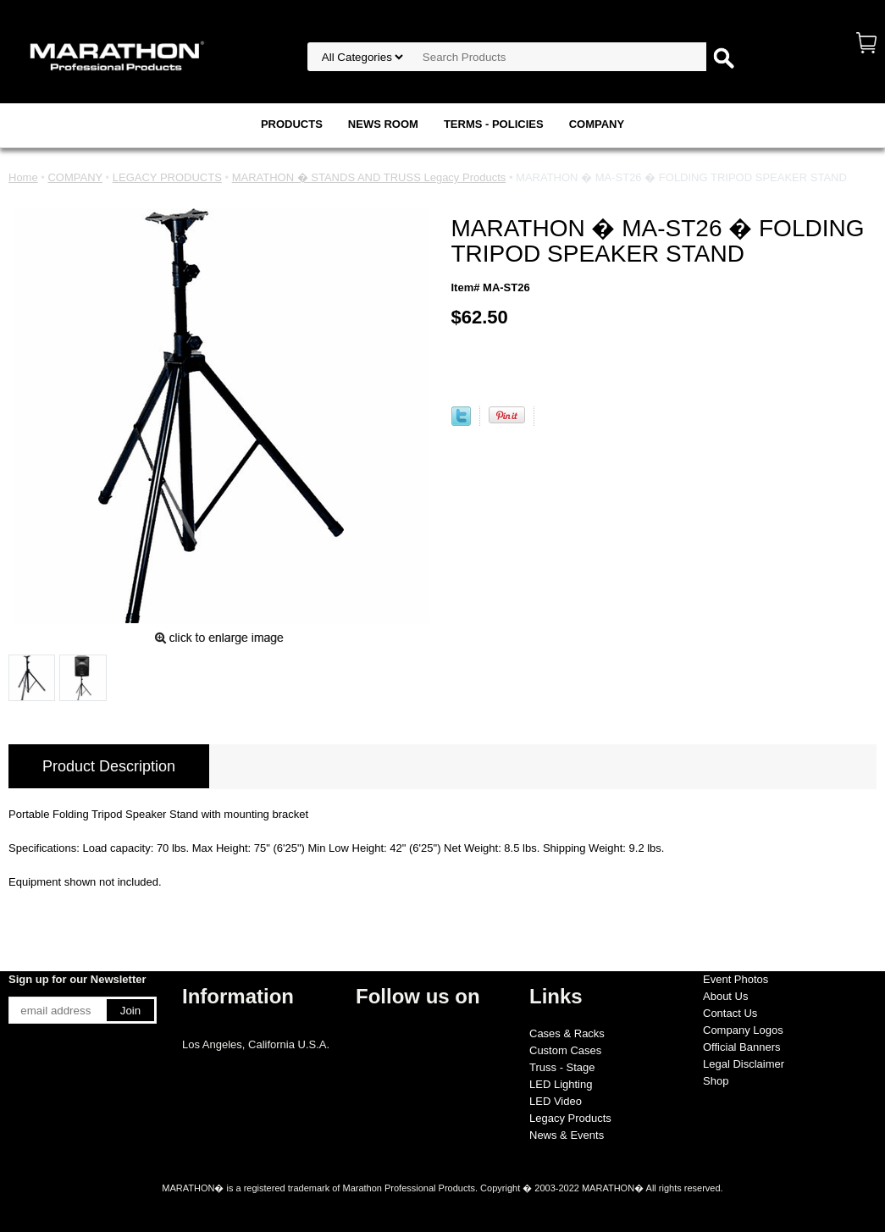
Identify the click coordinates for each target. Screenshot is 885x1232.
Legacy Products (570, 1118)
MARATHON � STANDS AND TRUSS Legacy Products (369, 177)
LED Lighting (560, 1084)
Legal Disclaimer (743, 1064)
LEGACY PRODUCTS (167, 177)
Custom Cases (565, 1050)
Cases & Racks (567, 1033)
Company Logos (743, 1030)
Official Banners (742, 1047)
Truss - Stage (562, 1067)
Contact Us (730, 1013)
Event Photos (735, 979)
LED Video (555, 1101)
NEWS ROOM (383, 124)
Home (23, 177)
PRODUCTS (292, 124)
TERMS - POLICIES (494, 124)
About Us (725, 996)
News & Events (566, 1135)
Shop (715, 1081)
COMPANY (596, 124)
